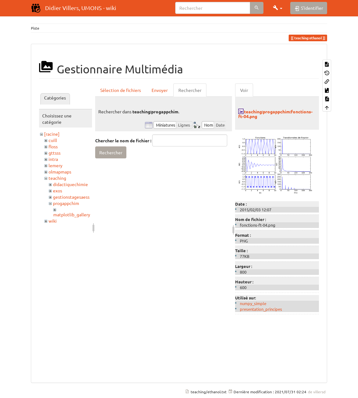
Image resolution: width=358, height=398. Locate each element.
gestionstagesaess (71, 197)
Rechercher (189, 90)
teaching (57, 178)
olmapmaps (60, 171)
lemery (55, 165)
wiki (53, 221)
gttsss (55, 153)
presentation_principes (261, 309)
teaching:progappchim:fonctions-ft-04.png (275, 114)
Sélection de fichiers (120, 90)
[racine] (52, 134)
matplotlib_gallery (71, 214)
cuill (53, 140)
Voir (244, 90)
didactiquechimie (70, 184)
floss (53, 146)
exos (57, 190)
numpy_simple (253, 303)
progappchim (66, 203)
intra (53, 159)
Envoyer (160, 90)
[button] (277, 8)
